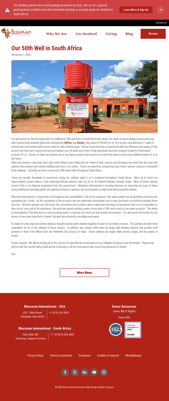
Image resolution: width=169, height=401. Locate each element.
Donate (153, 33)
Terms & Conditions (61, 355)
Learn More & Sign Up (136, 9)
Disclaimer (85, 355)
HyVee (68, 142)
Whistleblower (133, 355)
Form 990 (124, 317)
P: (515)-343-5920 (59, 312)
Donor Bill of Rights (124, 311)
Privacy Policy (35, 355)
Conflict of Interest (108, 355)
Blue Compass (107, 387)
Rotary (80, 142)
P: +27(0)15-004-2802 (62, 334)
